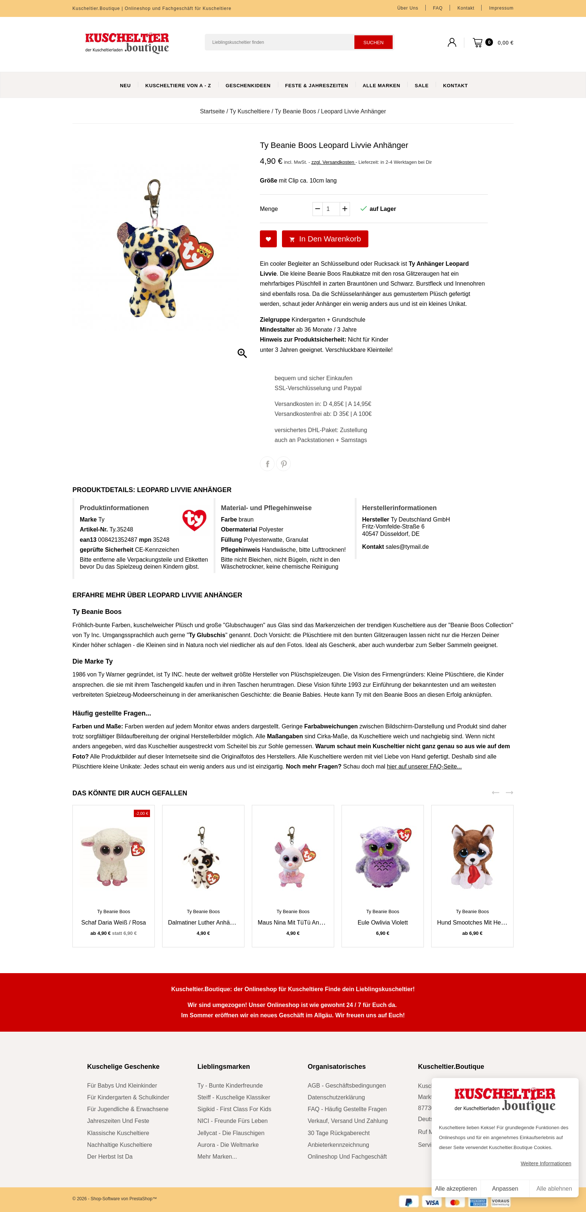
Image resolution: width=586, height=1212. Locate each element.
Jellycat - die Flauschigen (230, 1133)
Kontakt (465, 8)
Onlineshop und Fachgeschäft (347, 1156)
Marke (88, 519)
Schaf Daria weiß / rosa (113, 922)
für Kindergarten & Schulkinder (128, 1097)
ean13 (88, 540)
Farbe (229, 519)
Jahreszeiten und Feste (118, 1121)
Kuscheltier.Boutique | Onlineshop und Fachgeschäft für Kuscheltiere (151, 8)
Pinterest (283, 464)
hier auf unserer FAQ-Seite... (424, 766)
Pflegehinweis (240, 550)
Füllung (231, 540)
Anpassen (505, 1189)
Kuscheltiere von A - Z (178, 85)
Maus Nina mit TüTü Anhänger (297, 922)
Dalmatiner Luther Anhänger (205, 922)
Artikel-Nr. (94, 529)
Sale (421, 85)
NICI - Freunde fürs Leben (232, 1121)
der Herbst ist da (110, 1156)
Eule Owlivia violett (383, 922)
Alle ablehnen (554, 1189)
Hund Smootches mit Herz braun (480, 922)
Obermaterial (239, 529)
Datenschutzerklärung (336, 1097)
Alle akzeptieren (456, 1189)
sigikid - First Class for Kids (234, 1109)
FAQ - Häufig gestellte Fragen (347, 1109)
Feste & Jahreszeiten (316, 85)
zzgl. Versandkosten (333, 162)
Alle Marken (381, 85)
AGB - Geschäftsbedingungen (347, 1085)
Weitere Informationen (546, 1163)
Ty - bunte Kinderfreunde (230, 1085)
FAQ (438, 8)
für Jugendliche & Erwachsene (127, 1109)
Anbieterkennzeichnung (338, 1145)
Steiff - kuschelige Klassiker (233, 1097)
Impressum (501, 8)
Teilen (267, 464)
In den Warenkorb (325, 238)
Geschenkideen (248, 85)
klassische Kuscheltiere (118, 1133)
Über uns (407, 8)
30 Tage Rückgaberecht (339, 1133)
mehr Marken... (217, 1156)
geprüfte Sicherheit (106, 550)
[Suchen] (299, 42)
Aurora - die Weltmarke (228, 1145)
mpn (145, 540)
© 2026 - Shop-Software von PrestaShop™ (114, 1198)
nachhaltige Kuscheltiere (119, 1145)
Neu (125, 85)
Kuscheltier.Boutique (451, 1066)
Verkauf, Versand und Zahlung (348, 1121)
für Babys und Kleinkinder (122, 1085)
